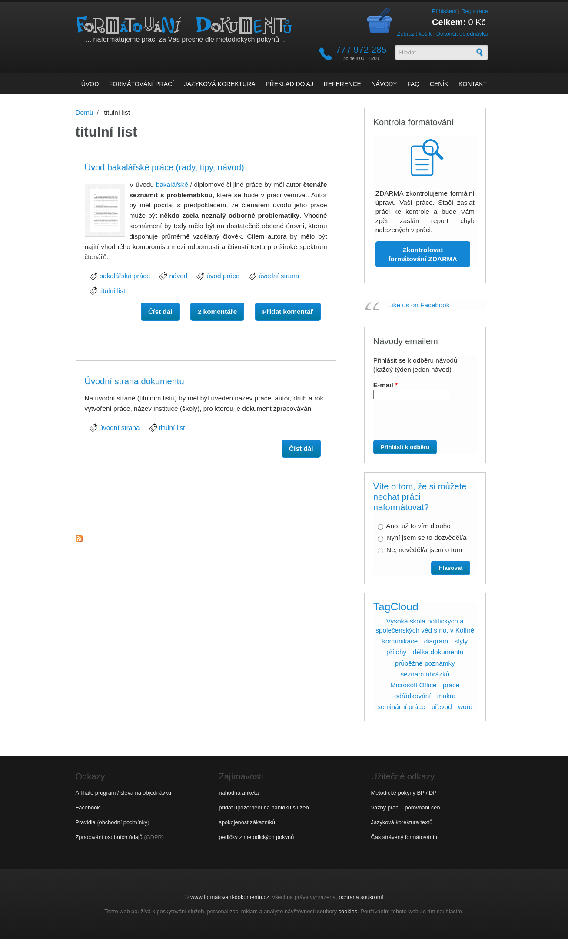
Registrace (474, 11)
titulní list (113, 290)
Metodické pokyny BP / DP (404, 792)
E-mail (385, 385)
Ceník (439, 83)
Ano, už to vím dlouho (418, 525)
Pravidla (86, 822)
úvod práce (222, 276)
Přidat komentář (287, 311)
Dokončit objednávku (462, 33)
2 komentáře (217, 311)
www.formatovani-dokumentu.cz (229, 897)
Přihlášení (444, 11)
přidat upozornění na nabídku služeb (264, 807)
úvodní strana (279, 276)
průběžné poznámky (425, 663)
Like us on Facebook (419, 305)
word (465, 706)
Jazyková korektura (220, 83)
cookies (348, 911)
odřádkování (412, 695)
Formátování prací (141, 83)
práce (451, 685)
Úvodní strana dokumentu (134, 381)
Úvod (90, 83)
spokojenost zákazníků (247, 822)
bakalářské (172, 184)
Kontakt (472, 83)
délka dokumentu (437, 652)
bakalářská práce (125, 276)
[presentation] (422, 423)
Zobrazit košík (414, 33)
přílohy (396, 652)
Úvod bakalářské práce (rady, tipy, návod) (164, 167)
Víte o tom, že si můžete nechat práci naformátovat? (420, 497)
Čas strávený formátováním (405, 837)
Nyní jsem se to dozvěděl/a (426, 537)
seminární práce (401, 706)
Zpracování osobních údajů (109, 837)
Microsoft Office (413, 685)
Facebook (88, 807)
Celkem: (449, 22)
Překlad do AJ (289, 83)
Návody (384, 83)
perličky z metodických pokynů (256, 837)
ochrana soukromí (361, 897)
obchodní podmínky (123, 822)
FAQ (413, 83)
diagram (436, 641)
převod (442, 706)
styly (461, 641)
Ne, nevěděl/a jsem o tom (424, 549)
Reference (342, 83)
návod (178, 276)
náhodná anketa (239, 792)
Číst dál (163, 310)
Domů (84, 112)
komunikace (400, 641)
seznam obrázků (424, 674)
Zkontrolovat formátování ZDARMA (422, 254)
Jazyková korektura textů (402, 822)
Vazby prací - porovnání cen (405, 807)
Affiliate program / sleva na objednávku (123, 792)
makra (446, 695)
